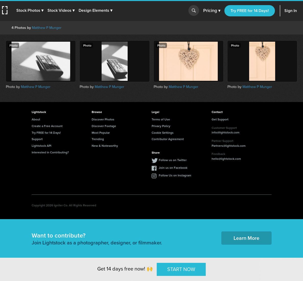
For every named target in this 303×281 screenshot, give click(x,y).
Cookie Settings (163, 132)
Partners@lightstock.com (229, 145)
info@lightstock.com (225, 132)
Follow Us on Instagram (175, 175)
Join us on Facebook (173, 167)
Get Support (220, 119)
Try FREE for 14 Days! (250, 11)
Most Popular (101, 132)
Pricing (211, 10)
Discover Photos (103, 119)
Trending (98, 139)
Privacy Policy (161, 126)
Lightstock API (41, 145)
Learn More (246, 238)
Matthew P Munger (47, 27)
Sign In (290, 11)
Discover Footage (104, 126)
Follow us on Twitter (173, 160)
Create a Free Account (47, 126)
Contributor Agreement (168, 139)
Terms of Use (161, 119)
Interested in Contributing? (50, 152)
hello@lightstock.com (226, 158)
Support (37, 139)
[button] (29, 10)
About (36, 119)
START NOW (181, 269)
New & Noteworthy (105, 145)
